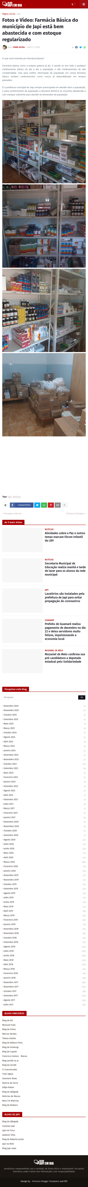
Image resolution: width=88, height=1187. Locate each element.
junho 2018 (45, 955)
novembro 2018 (45, 933)
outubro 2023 (45, 764)
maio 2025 (45, 724)
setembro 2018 (45, 942)
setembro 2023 (45, 768)
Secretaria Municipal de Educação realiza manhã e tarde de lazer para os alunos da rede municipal (65, 569)
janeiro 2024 (45, 750)
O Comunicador (9, 1069)
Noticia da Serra (10, 1083)
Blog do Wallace (10, 1105)
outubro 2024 (45, 732)
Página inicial (8, 14)
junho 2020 (45, 848)
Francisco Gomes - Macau (14, 1056)
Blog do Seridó (9, 1065)
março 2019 (45, 915)
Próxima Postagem (75, 513)
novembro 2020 (45, 826)
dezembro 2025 (45, 706)
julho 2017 (45, 1004)
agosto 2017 (45, 1000)
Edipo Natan (8, 1087)
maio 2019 (45, 906)
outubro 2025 (45, 715)
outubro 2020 (45, 831)
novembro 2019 (45, 880)
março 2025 (45, 728)
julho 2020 (45, 844)
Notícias (17, 497)
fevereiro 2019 (45, 920)
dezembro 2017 (45, 982)
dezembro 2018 (45, 929)
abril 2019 (45, 911)
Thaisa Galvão (9, 1038)
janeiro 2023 (45, 782)
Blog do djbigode (10, 1092)
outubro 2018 (45, 938)
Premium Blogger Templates (45, 1181)
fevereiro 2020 (45, 866)
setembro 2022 (45, 786)
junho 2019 (45, 902)
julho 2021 (45, 804)
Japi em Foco (8, 1130)
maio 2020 (45, 853)
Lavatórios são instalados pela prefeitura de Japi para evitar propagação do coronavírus (64, 597)
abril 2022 (45, 795)
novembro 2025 (45, 710)
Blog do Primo (9, 1029)
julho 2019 (45, 897)
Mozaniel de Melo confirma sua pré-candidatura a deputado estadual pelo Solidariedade (65, 658)
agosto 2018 (45, 947)
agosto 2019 (45, 893)
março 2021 (45, 808)
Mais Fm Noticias (10, 1100)
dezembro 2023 (45, 755)
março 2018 (45, 969)
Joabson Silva (8, 1135)
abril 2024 (45, 742)
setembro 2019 (45, 889)
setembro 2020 (45, 835)
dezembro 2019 (45, 875)
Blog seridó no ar (10, 1060)
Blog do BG (7, 1020)
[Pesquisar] (44, 697)
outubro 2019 (45, 884)
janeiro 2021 (45, 817)
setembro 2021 (45, 799)
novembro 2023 (45, 759)
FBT (65, 1181)
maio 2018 (45, 960)
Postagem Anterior (13, 513)
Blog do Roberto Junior (13, 1139)
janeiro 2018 (45, 978)
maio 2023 (45, 773)
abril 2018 (45, 964)
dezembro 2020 (45, 822)
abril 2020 (45, 857)
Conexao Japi (8, 1126)
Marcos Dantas (9, 1034)
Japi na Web (8, 1144)
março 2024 (45, 746)
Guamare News (9, 1078)
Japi (19, 14)
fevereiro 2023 (45, 777)
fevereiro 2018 (45, 973)
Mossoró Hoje (9, 1025)
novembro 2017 (45, 987)
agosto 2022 (45, 790)
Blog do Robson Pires (12, 1042)
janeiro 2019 (45, 924)
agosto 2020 (45, 840)
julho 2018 (45, 951)
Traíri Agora (7, 1074)
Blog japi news (9, 1148)
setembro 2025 (45, 719)
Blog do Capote (9, 1051)
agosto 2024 (45, 737)
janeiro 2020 (45, 871)
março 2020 (45, 862)
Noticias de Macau (11, 1096)
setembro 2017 (45, 996)
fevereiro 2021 (45, 813)
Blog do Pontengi (10, 1047)
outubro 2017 (45, 991)
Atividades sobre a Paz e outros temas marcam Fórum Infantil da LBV (65, 536)
